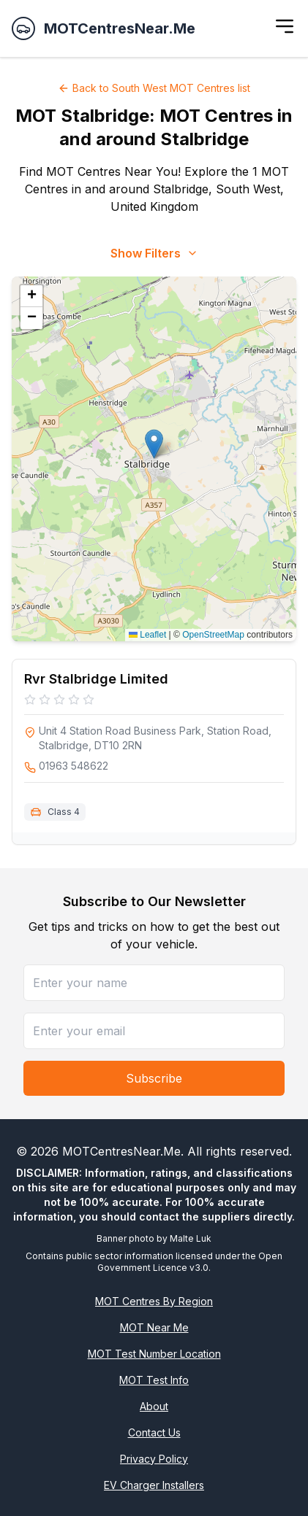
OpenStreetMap (213, 635)
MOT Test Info (154, 1380)
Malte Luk (190, 1238)
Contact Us (154, 1432)
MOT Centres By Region (154, 1301)
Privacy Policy (154, 1459)
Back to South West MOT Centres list (154, 88)
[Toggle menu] (284, 26)
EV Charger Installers (154, 1485)
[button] (154, 444)
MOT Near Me (154, 1327)
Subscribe (154, 1078)
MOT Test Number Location (154, 1353)
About (154, 1406)
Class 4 (64, 811)
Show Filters (154, 253)
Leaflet (147, 635)
